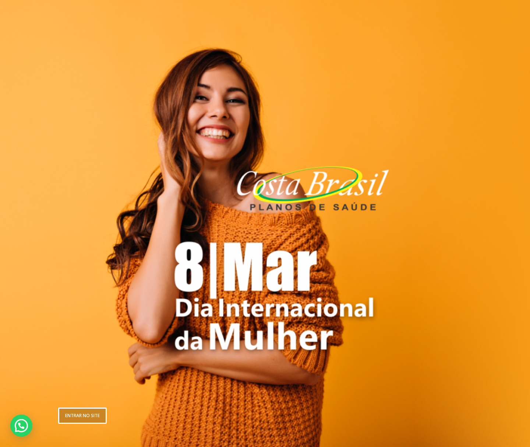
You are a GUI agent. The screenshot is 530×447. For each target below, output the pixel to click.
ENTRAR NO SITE (82, 415)
